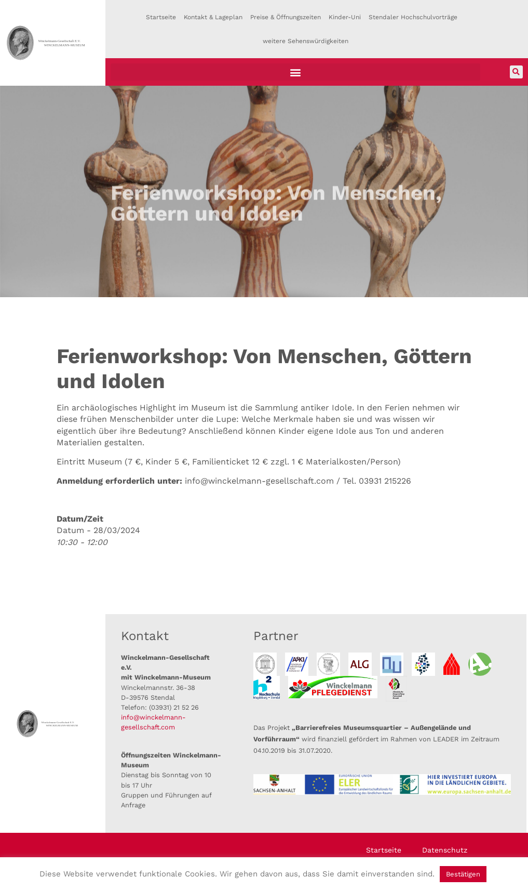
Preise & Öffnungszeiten (285, 17)
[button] (295, 72)
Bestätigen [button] (463, 874)
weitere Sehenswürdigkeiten (305, 41)
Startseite (161, 17)
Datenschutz (444, 850)
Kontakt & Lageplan (213, 17)
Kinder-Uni (345, 17)
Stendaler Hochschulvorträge (413, 17)
